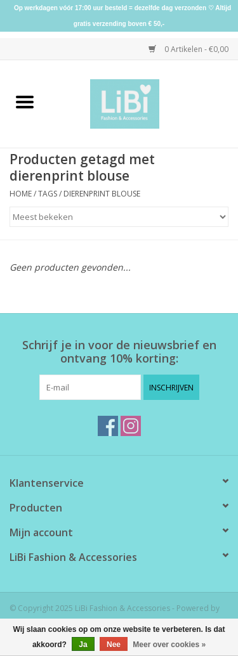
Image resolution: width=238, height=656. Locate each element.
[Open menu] (25, 101)
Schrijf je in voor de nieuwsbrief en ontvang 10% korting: (119, 351)
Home (21, 193)
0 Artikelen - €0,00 (188, 49)
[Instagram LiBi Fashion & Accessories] (131, 426)
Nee (114, 644)
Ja (83, 644)
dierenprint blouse (101, 193)
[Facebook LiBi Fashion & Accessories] (108, 426)
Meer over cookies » (169, 644)
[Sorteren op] (119, 217)
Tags (47, 193)
